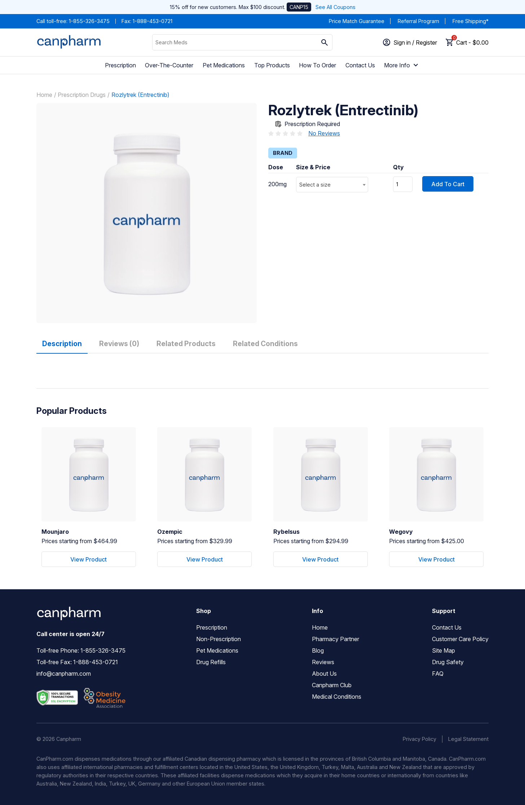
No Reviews (324, 133)
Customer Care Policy (460, 639)
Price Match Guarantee (356, 21)
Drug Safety (448, 662)
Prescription (120, 65)
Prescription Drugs (82, 94)
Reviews (323, 662)
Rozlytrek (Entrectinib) (140, 94)
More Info (402, 65)
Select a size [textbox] (315, 185)
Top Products (272, 65)
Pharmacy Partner (335, 639)
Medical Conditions (336, 696)
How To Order (317, 65)
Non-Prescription (218, 639)
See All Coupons (336, 7)
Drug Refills (211, 662)
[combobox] (332, 184)
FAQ (438, 673)
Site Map (443, 650)
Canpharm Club (332, 685)
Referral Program (418, 21)
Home (44, 94)
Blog (318, 650)
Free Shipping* (471, 21)
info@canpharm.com (63, 673)
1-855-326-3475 (89, 21)
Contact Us (360, 65)
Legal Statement (468, 739)
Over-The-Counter (169, 65)
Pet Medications (224, 65)
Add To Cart (447, 184)
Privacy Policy (419, 739)
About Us (324, 673)
